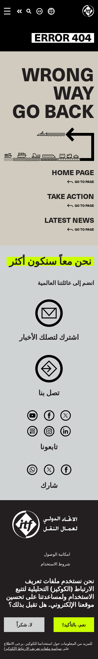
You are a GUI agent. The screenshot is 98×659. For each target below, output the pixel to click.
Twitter (65, 415)
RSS (32, 431)
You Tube (32, 415)
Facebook (49, 415)
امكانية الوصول (57, 554)
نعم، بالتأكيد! (74, 624)
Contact (49, 371)
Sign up (49, 315)
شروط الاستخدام (55, 563)
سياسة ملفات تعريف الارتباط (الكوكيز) (33, 648)
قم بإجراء (19, 11)
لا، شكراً (24, 624)
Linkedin (65, 431)
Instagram (49, 431)
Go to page (84, 181)
